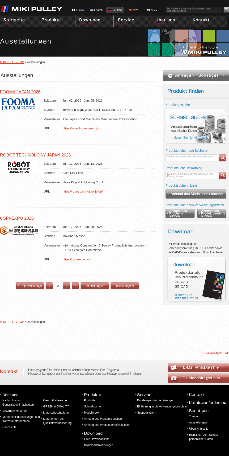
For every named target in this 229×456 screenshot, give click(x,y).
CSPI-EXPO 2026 (17, 218)
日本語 (78, 9)
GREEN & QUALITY (56, 406)
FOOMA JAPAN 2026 (20, 92)
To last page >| (124, 286)
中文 (133, 9)
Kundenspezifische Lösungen (155, 400)
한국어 (152, 9)
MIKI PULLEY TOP (12, 62)
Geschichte (9, 427)
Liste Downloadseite (96, 439)
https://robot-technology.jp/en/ (83, 191)
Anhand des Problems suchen (103, 418)
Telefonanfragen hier (198, 367)
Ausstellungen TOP (214, 352)
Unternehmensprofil (14, 410)
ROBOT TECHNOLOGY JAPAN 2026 (35, 155)
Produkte (89, 400)
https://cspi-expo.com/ (77, 259)
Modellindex (91, 412)
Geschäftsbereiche (55, 400)
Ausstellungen (198, 422)
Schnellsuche (92, 406)
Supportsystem (146, 412)
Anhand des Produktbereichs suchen (107, 425)
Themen (194, 416)
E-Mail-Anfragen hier (198, 378)
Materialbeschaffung (56, 412)
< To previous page (30, 286)
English (96, 9)
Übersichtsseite (198, 428)
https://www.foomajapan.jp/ (81, 128)
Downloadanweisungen (98, 445)
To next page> (95, 286)
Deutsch (115, 9)
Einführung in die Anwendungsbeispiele (162, 406)
